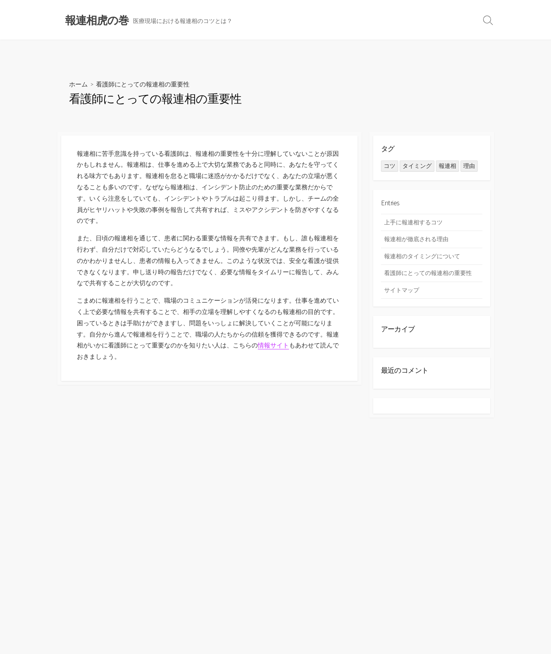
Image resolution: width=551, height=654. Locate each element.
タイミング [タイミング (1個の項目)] (417, 165)
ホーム (78, 84)
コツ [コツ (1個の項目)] (389, 165)
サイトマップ (401, 290)
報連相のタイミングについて (422, 256)
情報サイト (273, 345)
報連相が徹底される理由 (416, 239)
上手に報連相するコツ (413, 222)
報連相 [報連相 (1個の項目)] (447, 165)
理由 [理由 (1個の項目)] (469, 165)
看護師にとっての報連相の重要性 (428, 273)
